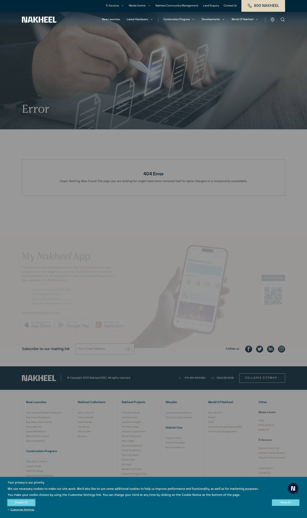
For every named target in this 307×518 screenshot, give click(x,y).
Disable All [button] (21, 502)
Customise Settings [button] (22, 509)
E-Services (112, 5)
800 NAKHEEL (263, 6)
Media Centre (137, 5)
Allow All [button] (285, 502)
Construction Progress (176, 19)
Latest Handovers (137, 19)
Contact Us (230, 5)
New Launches (111, 19)
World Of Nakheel (242, 19)
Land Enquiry (211, 5)
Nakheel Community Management (176, 5)
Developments (211, 19)
